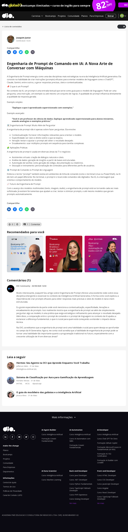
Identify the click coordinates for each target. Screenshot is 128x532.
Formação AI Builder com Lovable (107, 461)
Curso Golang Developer (79, 499)
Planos (84, 16)
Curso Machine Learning (51, 480)
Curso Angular (102, 488)
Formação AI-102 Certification (104, 455)
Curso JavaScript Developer (108, 484)
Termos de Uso (9, 486)
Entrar (111, 16)
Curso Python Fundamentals (80, 484)
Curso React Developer (106, 492)
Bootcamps (50, 16)
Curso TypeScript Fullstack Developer (79, 489)
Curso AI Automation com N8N (79, 439)
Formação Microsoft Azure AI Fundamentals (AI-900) (109, 448)
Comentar (35, 224)
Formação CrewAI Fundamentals (49, 439)
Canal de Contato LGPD (12, 495)
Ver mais (72, 503)
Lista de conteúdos (12, 27)
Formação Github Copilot (107, 443)
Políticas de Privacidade (12, 491)
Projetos (62, 16)
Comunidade (73, 16)
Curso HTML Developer (106, 475)
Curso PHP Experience (78, 495)
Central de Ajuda (9, 482)
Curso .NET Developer (78, 480)
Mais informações (64, 417)
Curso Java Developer (78, 475)
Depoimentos (8, 471)
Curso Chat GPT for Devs (107, 438)
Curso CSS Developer (105, 480)
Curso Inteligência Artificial (52, 434)
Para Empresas (97, 16)
